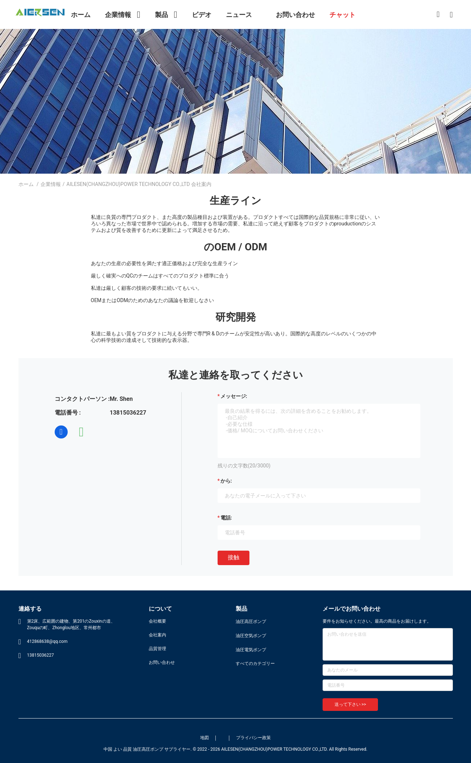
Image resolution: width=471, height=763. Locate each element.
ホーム (26, 184)
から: (226, 481)
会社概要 (157, 621)
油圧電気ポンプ (251, 649)
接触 (233, 557)
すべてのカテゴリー (255, 663)
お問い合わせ (162, 662)
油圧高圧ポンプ (251, 621)
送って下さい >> (350, 704)
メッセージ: (233, 396)
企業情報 (51, 184)
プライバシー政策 (253, 737)
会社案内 (157, 634)
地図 (204, 737)
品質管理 (157, 648)
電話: (226, 518)
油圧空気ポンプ (251, 635)
